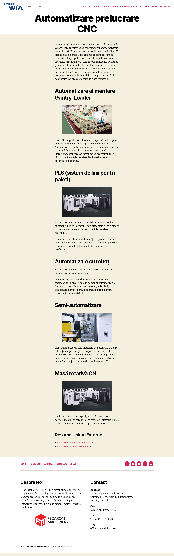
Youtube (52, 467)
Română (163, 8)
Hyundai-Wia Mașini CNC (40, 550)
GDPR (154, 8)
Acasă (85, 8)
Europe (92, 445)
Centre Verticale (119, 8)
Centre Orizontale (139, 8)
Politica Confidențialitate (66, 550)
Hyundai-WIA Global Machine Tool (76, 449)
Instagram (66, 467)
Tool (85, 445)
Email (79, 467)
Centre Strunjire (99, 8)
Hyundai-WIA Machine (70, 445)
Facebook (37, 467)
